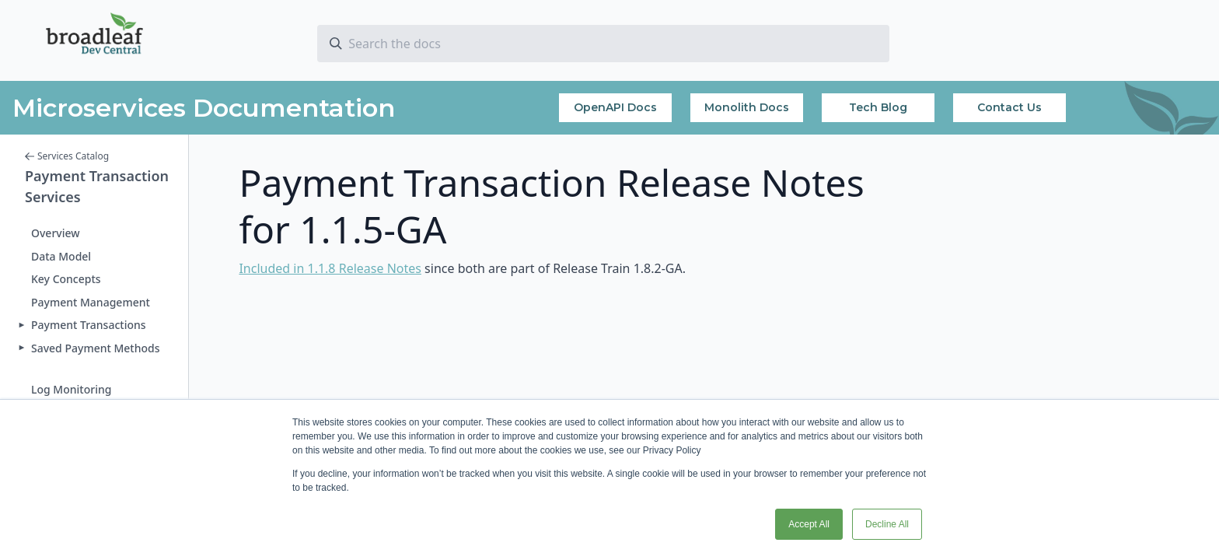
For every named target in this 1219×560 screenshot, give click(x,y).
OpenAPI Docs (615, 107)
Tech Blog (878, 107)
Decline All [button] (887, 524)
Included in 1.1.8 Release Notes (330, 268)
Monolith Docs (746, 107)
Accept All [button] (809, 524)
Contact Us (1009, 107)
